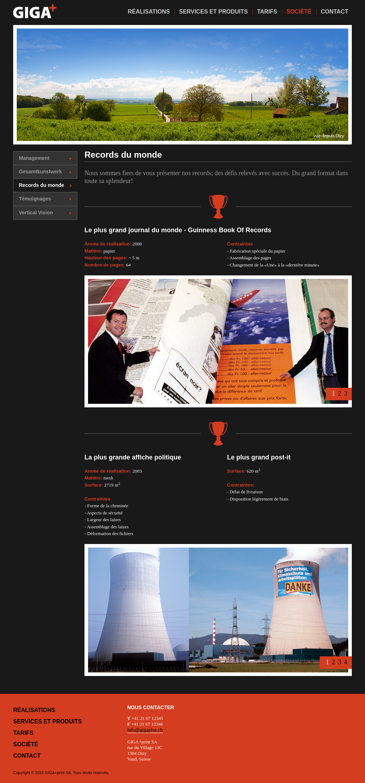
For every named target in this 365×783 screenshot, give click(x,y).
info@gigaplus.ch (145, 730)
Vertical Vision (45, 212)
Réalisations (34, 710)
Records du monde (45, 185)
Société (25, 744)
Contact (27, 756)
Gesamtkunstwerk (45, 171)
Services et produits (47, 721)
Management (45, 158)
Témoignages (45, 199)
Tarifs (23, 733)
